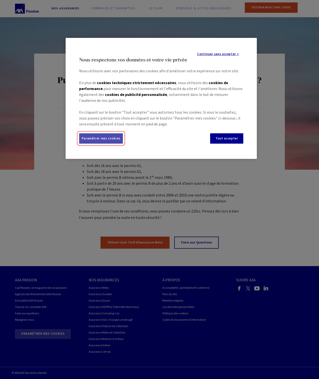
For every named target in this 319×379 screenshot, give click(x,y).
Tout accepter (227, 138)
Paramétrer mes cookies (101, 138)
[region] (161, 98)
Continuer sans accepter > (218, 54)
